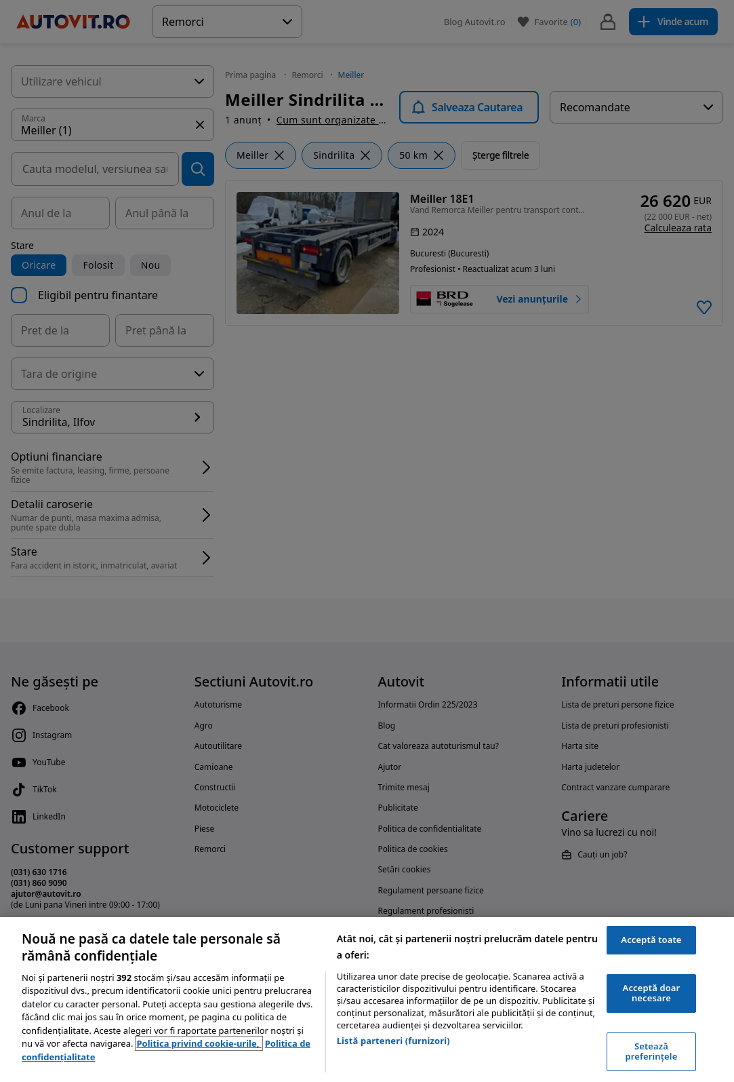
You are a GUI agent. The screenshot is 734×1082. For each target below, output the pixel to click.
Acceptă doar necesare (651, 993)
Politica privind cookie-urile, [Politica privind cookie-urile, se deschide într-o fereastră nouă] (198, 1043)
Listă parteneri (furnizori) (393, 1041)
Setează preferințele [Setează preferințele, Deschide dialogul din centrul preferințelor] (652, 1051)
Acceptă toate (651, 939)
